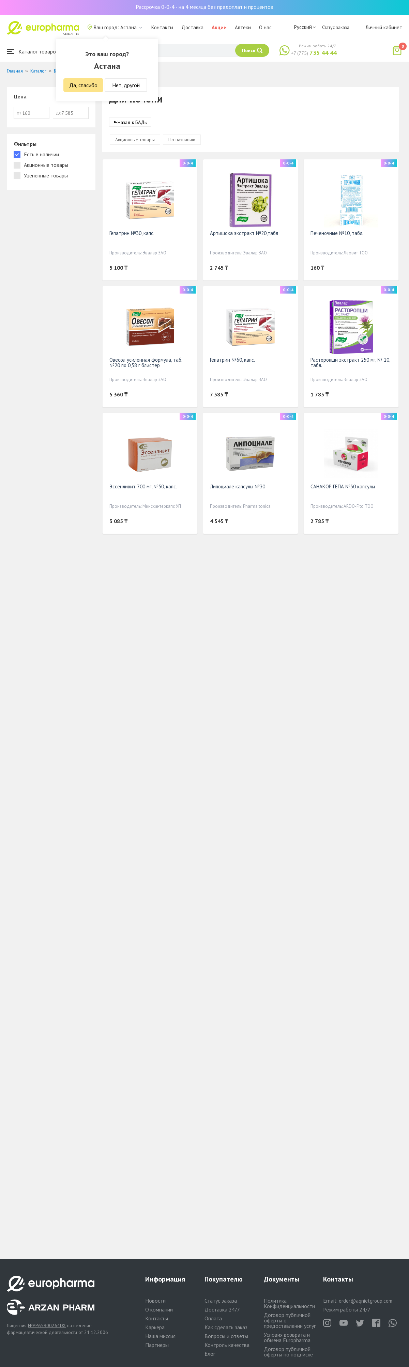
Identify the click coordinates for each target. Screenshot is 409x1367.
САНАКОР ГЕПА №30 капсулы (342, 486)
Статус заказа (335, 27)
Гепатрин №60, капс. (232, 360)
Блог (209, 1353)
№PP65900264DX (47, 1325)
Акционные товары (135, 140)
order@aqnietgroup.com (365, 1301)
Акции (219, 27)
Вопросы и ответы (226, 1336)
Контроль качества (226, 1344)
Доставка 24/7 (222, 1309)
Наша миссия (160, 1336)
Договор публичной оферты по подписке (288, 1352)
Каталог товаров (33, 51)
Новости (155, 1300)
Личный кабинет (383, 27)
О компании (159, 1309)
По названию (181, 140)
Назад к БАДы (133, 122)
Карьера (155, 1327)
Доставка (192, 27)
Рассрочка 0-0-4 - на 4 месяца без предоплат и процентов (204, 6)
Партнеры (157, 1344)
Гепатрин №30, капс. (131, 233)
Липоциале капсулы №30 (237, 486)
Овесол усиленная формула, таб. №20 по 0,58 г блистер (145, 362)
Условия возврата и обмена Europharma (287, 1337)
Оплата (213, 1318)
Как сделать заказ (225, 1327)
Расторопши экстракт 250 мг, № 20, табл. (350, 362)
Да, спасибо (83, 85)
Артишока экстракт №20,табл (244, 233)
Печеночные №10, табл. (336, 233)
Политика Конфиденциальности (289, 1303)
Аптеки (243, 27)
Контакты (162, 27)
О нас (265, 27)
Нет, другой (126, 85)
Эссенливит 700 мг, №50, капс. (143, 486)
